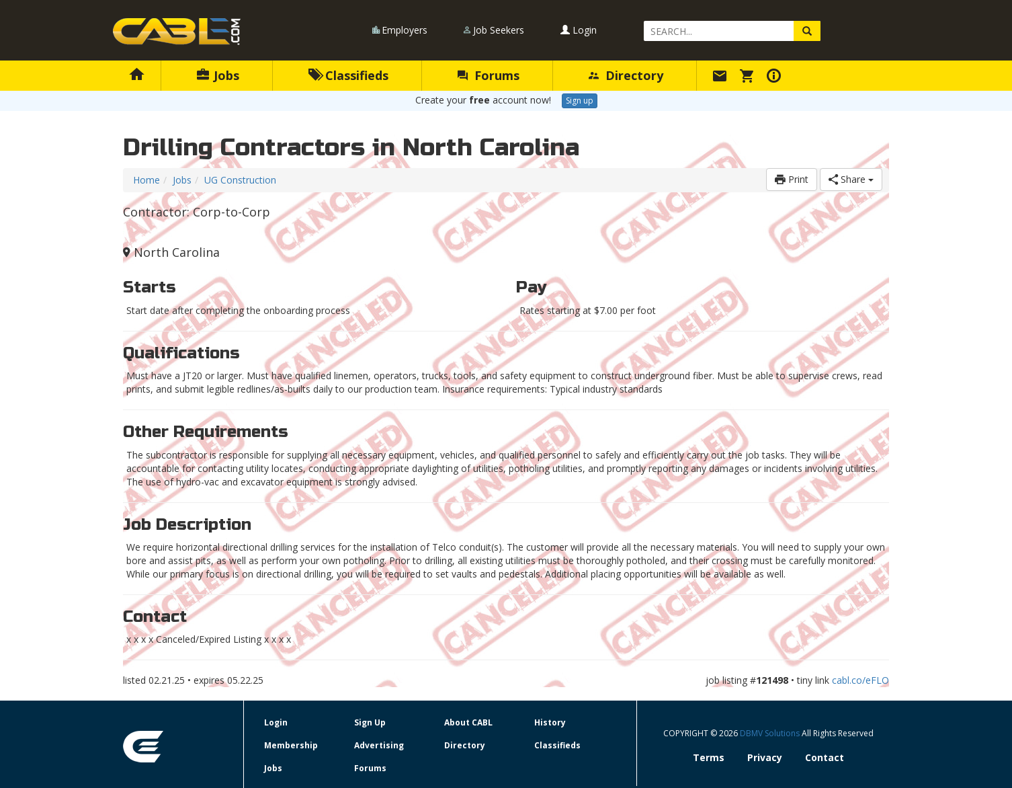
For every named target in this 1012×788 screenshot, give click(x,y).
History (550, 722)
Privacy (764, 757)
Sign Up (370, 722)
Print (791, 179)
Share (851, 179)
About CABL (468, 722)
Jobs (218, 75)
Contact (824, 757)
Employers (404, 30)
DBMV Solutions (771, 733)
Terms (708, 757)
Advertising (379, 745)
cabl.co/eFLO (860, 680)
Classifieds (348, 75)
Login (578, 30)
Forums (488, 75)
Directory (626, 75)
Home (146, 179)
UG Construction (240, 179)
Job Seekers (498, 30)
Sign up (579, 100)
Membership (291, 745)
